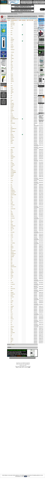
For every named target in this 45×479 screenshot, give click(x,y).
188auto (12, 247)
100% (12, 149)
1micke (12, 276)
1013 (11, 153)
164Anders (12, 232)
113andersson (13, 170)
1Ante (12, 269)
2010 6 (12, 295)
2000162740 (13, 288)
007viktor (12, 106)
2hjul (11, 341)
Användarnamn (14, 20)
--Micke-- (12, 55)
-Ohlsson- (12, 81)
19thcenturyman (13, 266)
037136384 (12, 117)
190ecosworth (13, 250)
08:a (11, 132)
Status (9, 20)
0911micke (12, 137)
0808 (11, 127)
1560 (11, 230)
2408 (11, 312)
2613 (11, 328)
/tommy (12, 100)
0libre (11, 141)
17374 (12, 235)
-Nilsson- (12, 79)
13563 (12, 213)
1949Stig (12, 256)
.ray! (11, 93)
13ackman (12, 216)
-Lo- (11, 72)
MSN (32, 20)
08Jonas (12, 135)
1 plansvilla (12, 147)
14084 (12, 224)
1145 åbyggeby (13, 172)
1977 (11, 260)
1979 (11, 262)
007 (11, 101)
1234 (11, 187)
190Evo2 (12, 252)
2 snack (12, 282)
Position (36, 20)
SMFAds (21, 365)
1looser (12, 275)
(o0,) (11, 32)
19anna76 (12, 265)
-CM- (11, 62)
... (11, 18)
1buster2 (12, 272)
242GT (12, 314)
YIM (30, 20)
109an (12, 160)
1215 (11, 182)
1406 (11, 222)
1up (11, 280)
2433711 (12, 318)
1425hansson (13, 225)
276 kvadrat (13, 332)
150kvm (12, 227)
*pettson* (12, 46)
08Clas (12, 134)
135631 (12, 214)
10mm (12, 162)
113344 (12, 169)
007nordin (12, 104)
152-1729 (12, 228)
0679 (11, 121)
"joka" (12, 30)
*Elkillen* (12, 40)
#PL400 (12, 28)
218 (11, 298)
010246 (12, 107)
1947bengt (12, 255)
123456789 (12, 190)
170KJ (12, 234)
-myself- (12, 78)
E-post (20, 20)
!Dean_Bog (12, 24)
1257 (11, 200)
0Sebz (12, 143)
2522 (11, 324)
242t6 (11, 317)
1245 (11, 196)
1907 (11, 249)
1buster (12, 271)
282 (11, 335)
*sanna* (12, 47)
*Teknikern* (12, 49)
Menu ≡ (42, 9)
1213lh (12, 180)
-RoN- (12, 87)
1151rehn (12, 173)
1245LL (12, 197)
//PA (11, 97)
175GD (12, 237)
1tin (11, 278)
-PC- (11, 83)
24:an (11, 320)
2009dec (12, 292)
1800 (11, 244)
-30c (11, 57)
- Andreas (12, 52)
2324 (11, 309)
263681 (12, 329)
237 (11, 310)
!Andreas (12, 21)
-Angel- (12, 61)
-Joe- (11, 68)
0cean (12, 138)
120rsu (12, 176)
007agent (12, 103)
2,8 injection (13, 284)
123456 (12, 188)
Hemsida (23, 20)
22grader (12, 306)
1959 (11, 259)
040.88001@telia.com (14, 118)
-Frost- (12, 65)
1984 (11, 263)
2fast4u (12, 338)
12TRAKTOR (13, 208)
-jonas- (12, 70)
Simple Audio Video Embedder (19, 366)
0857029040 (13, 131)
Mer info (28, 476)
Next (13, 18)
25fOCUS (12, 326)
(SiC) (11, 34)
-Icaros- (12, 67)
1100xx (12, 166)
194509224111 (13, 253)
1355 (11, 211)
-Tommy (12, 89)
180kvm (12, 246)
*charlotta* (12, 39)
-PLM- (12, 85)
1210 (11, 178)
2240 (11, 302)
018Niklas (12, 110)
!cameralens (13, 23)
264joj (12, 331)
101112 (12, 152)
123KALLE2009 (13, 194)
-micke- (12, 75)
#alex (11, 26)
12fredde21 (12, 204)
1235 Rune (12, 193)
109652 (12, 158)
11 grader (12, 163)
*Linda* (12, 44)
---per (11, 54)
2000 (11, 286)
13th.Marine (13, 218)
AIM (27, 20)
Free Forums (24, 365)
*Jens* (12, 42)
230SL (12, 307)
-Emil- (12, 64)
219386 (12, 300)
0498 (11, 120)
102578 (12, 155)
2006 (11, 290)
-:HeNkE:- (12, 58)
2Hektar (12, 339)
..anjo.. (12, 90)
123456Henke (13, 191)
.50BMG (12, 92)
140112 (12, 221)
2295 (11, 304)
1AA (11, 268)
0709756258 (13, 123)
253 (12, 18)
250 (11, 322)
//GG (11, 95)
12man (12, 206)
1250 (11, 199)
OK (25, 476)
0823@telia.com (13, 128)
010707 (12, 109)
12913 (12, 203)
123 (11, 184)
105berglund (13, 156)
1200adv (12, 175)
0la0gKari (12, 140)
